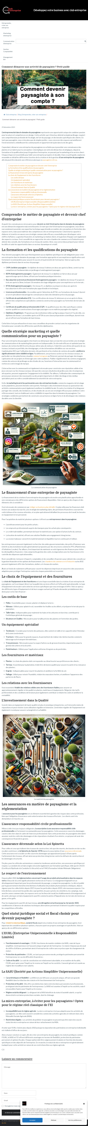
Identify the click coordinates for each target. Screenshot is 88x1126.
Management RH (8, 58)
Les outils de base (17, 178)
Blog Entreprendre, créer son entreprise (32, 115)
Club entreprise (10, 115)
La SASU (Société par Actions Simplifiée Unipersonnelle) (31, 204)
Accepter (32, 1120)
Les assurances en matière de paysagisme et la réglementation (31, 190)
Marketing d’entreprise (7, 34)
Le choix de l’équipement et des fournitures (24, 175)
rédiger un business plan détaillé (42, 507)
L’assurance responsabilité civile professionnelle (29, 192)
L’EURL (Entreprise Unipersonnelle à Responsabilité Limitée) (33, 202)
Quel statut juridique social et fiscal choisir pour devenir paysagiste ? (34, 199)
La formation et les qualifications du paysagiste (26, 168)
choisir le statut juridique (15, 923)
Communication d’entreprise (8, 42)
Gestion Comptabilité (8, 50)
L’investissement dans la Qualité (23, 187)
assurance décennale (73, 851)
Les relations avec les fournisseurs (24, 185)
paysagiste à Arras (50, 160)
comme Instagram (40, 356)
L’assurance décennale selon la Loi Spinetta (27, 195)
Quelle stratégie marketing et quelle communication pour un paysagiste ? (35, 170)
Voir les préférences (75, 1120)
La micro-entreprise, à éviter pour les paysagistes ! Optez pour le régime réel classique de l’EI (45, 207)
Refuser (53, 1120)
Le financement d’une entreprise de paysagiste (25, 173)
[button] (84, 1104)
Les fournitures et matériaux (21, 182)
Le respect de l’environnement (22, 197)
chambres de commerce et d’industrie (60, 561)
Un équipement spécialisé (20, 180)
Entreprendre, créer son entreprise (6, 25)
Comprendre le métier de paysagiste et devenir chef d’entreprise (32, 166)
